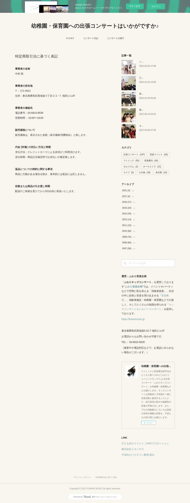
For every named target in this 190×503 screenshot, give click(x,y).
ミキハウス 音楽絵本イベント (153, 62)
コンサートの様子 (115, 38)
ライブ (128, 172)
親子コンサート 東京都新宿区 (153, 110)
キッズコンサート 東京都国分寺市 (155, 126)
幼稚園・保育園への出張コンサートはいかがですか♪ (95, 26)
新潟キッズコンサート (150, 94)
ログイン (156, 6)
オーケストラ (152, 166)
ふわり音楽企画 (133, 286)
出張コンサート (134, 154)
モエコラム (130, 166)
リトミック (131, 160)
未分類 (161, 172)
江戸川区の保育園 (147, 78)
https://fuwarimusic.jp (133, 319)
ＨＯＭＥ (70, 38)
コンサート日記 (90, 38)
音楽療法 (151, 160)
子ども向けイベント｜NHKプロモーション (145, 443)
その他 (144, 172)
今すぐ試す (135, 6)
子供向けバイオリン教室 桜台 (138, 454)
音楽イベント (159, 154)
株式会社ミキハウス (133, 449)
